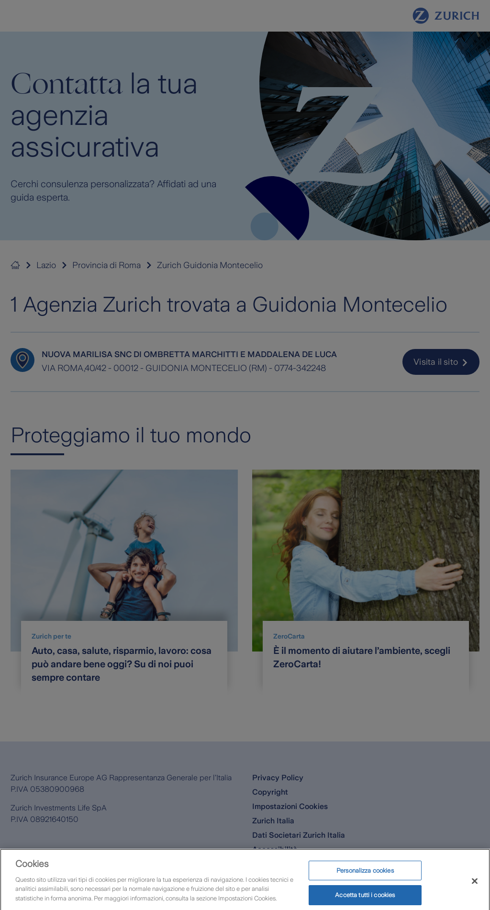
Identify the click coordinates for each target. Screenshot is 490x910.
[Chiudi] (474, 886)
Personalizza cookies (365, 875)
